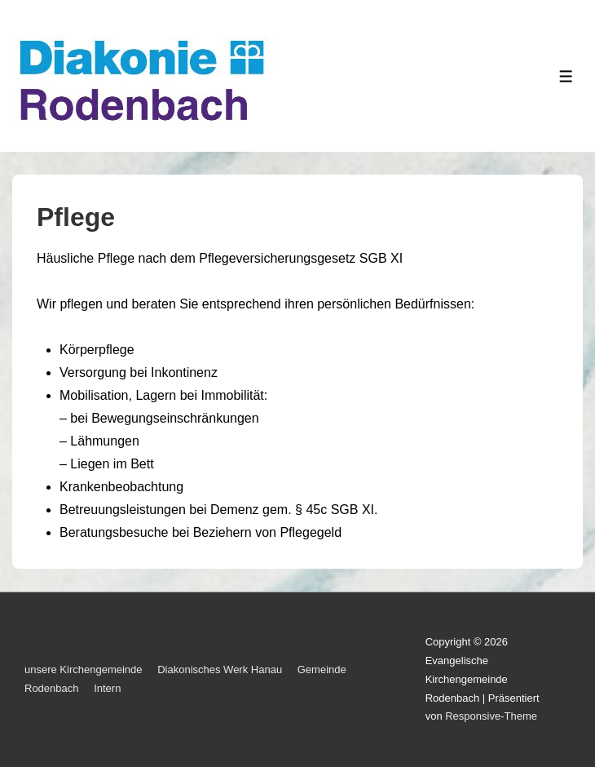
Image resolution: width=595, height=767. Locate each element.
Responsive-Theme (491, 716)
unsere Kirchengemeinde (83, 669)
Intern (107, 688)
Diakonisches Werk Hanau (219, 669)
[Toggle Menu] (566, 76)
